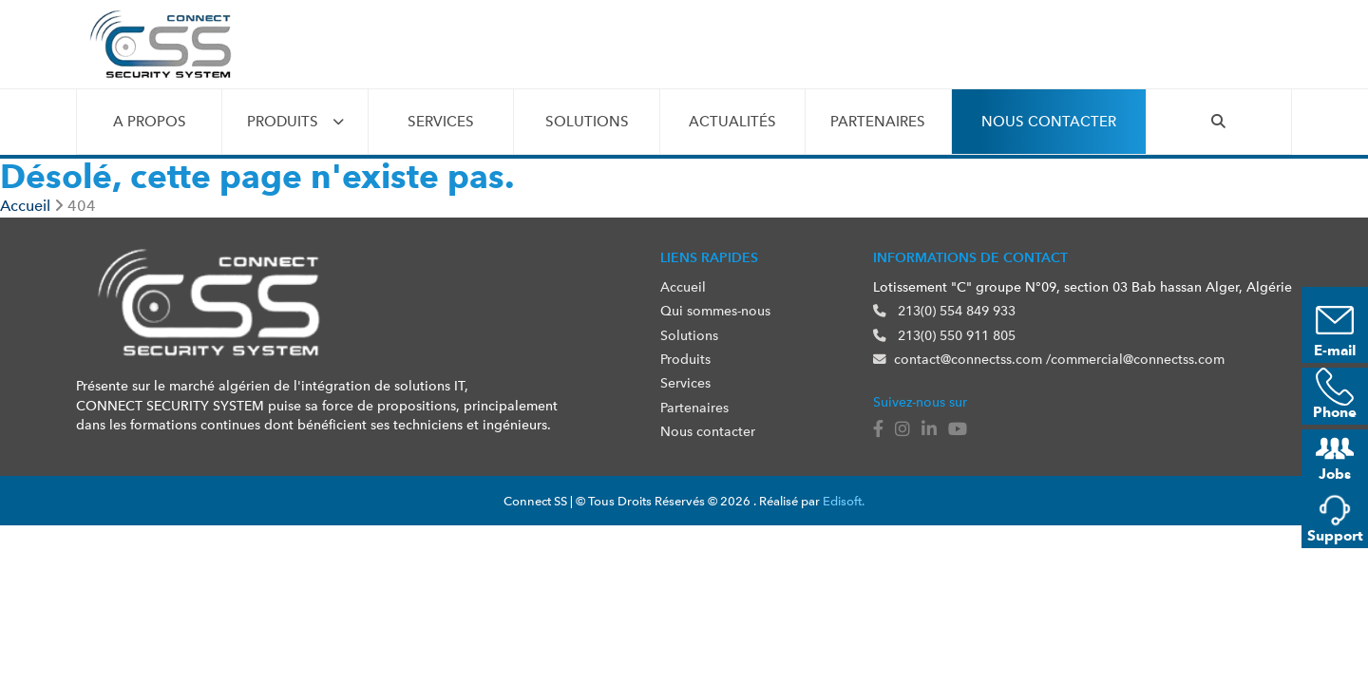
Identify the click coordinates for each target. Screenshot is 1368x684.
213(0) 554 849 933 (944, 310)
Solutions (587, 121)
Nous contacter (1048, 121)
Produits (282, 121)
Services (441, 121)
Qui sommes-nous (715, 310)
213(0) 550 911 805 (944, 335)
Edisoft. (843, 501)
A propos (149, 121)
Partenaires (877, 121)
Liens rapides (709, 257)
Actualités (732, 121)
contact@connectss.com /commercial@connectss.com (1049, 359)
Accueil (683, 286)
